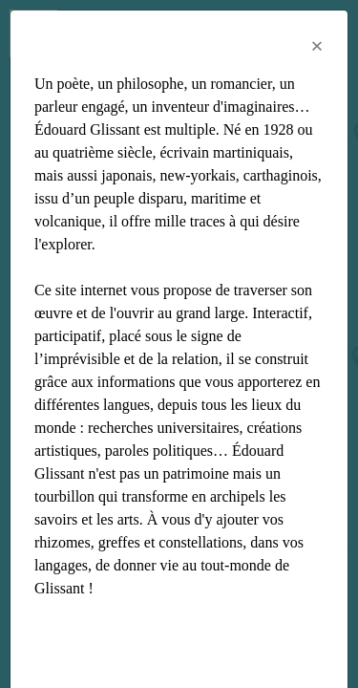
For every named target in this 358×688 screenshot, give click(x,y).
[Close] (317, 46)
